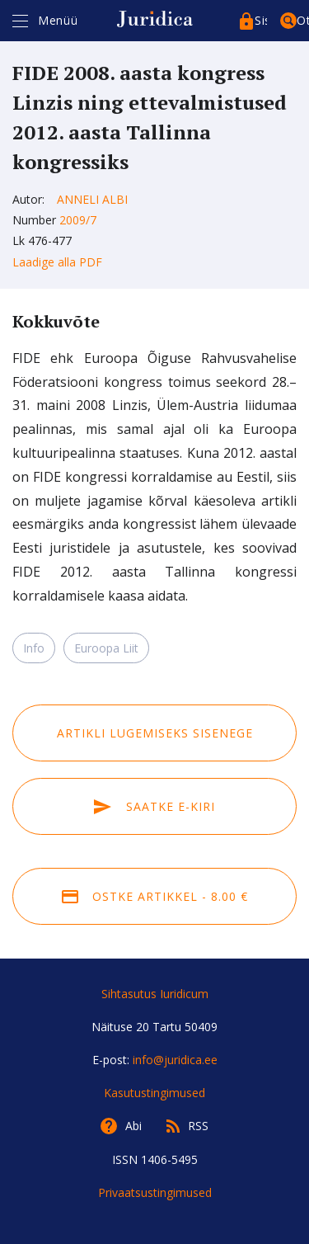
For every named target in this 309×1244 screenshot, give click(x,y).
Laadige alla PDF (57, 262)
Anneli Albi (92, 199)
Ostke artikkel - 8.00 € (155, 896)
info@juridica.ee (175, 1059)
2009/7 (77, 220)
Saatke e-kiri (154, 806)
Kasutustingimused (154, 1092)
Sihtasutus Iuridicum (154, 993)
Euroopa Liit (106, 648)
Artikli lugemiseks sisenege (155, 733)
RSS (198, 1125)
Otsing (303, 20)
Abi (133, 1125)
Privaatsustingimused (155, 1192)
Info (33, 648)
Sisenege (261, 20)
